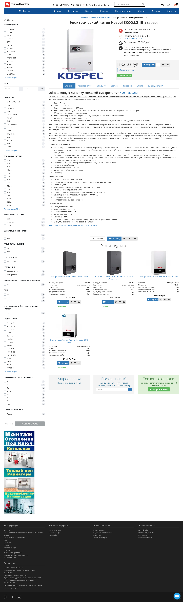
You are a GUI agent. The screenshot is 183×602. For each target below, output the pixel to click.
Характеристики (85, 86)
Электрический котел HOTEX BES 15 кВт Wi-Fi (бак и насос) (114, 277)
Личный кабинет (144, 530)
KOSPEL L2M (129, 93)
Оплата (64, 5)
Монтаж (104, 11)
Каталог (24, 11)
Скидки (57, 11)
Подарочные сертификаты (103, 533)
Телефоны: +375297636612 (13, 568)
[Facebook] (13, 596)
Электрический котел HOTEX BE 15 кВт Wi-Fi (69, 276)
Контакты (171, 11)
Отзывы (156, 11)
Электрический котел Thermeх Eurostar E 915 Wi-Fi (69, 341)
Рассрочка (73, 11)
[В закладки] (162, 65)
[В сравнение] (167, 65)
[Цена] (11, 89)
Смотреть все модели (133, 38)
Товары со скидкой (100, 538)
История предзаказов (146, 533)
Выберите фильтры (30, 424)
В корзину (148, 64)
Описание (69, 86)
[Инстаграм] (7, 596)
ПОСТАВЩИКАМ (10, 558)
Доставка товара (10, 548)
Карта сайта (53, 535)
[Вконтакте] (20, 596)
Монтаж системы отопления (14, 538)
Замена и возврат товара (13, 553)
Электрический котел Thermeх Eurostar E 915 (158, 276)
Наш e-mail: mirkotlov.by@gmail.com (17, 575)
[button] (175, 4)
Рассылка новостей (145, 538)
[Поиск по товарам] (143, 4)
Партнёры (97, 535)
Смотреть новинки (158, 389)
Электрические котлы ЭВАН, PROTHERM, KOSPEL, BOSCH (73, 225)
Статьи (141, 11)
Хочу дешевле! (125, 75)
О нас (55, 5)
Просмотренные (123, 11)
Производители (99, 530)
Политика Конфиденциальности (16, 555)
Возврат (89, 11)
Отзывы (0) (101, 86)
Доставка (75, 5)
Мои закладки (143, 535)
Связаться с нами (55, 530)
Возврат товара (54, 533)
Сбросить (9, 424)
